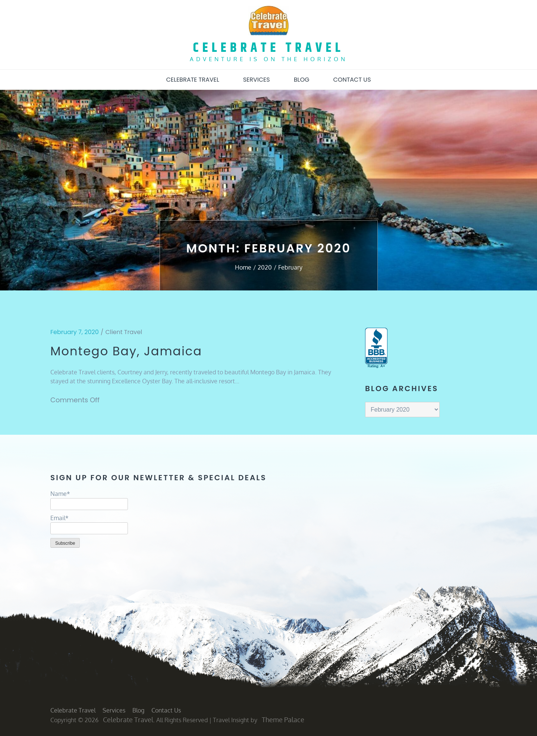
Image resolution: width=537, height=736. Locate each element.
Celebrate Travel (268, 48)
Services (256, 79)
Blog (302, 79)
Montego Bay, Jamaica (126, 351)
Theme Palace (283, 719)
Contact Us (352, 79)
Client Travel (123, 332)
